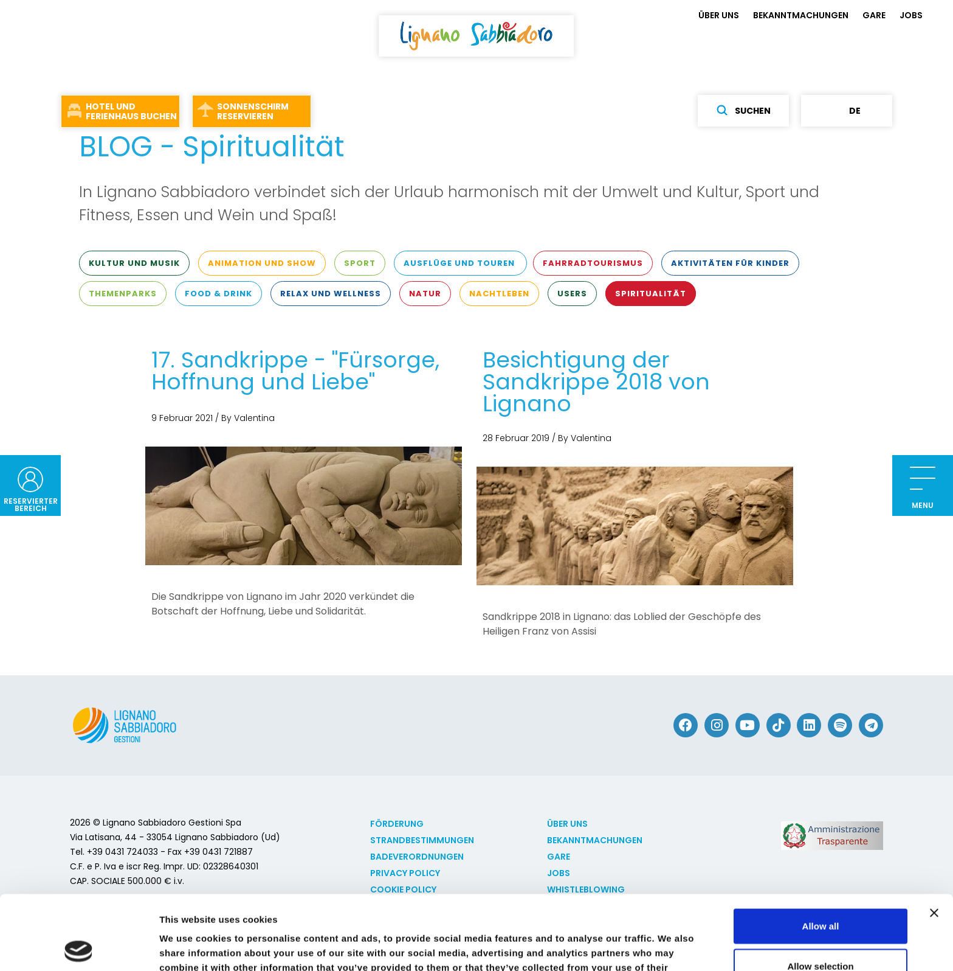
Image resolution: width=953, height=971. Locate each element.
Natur (425, 293)
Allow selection (820, 891)
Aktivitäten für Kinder (730, 263)
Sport (360, 263)
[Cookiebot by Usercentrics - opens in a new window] (79, 947)
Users (572, 293)
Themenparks (123, 293)
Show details (638, 947)
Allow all (820, 851)
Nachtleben (499, 293)
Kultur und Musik (134, 263)
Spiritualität (650, 293)
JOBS (911, 15)
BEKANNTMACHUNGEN (800, 15)
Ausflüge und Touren (460, 263)
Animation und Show (262, 263)
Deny (821, 931)
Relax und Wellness (330, 293)
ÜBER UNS (718, 15)
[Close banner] (934, 838)
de (847, 111)
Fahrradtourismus (593, 263)
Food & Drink (218, 293)
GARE (874, 15)
